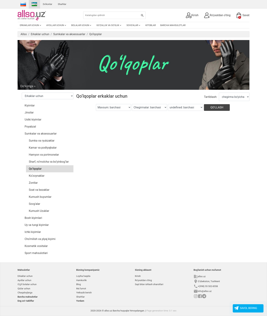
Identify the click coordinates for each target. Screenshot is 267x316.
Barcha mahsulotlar (172, 25)
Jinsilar (29, 112)
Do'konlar (47, 4)
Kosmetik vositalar (36, 246)
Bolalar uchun (81, 25)
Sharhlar (62, 4)
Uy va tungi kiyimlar (37, 225)
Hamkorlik (81, 280)
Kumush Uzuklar (39, 211)
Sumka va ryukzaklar (41, 140)
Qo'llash (216, 107)
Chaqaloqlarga (25, 292)
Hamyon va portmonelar (44, 154)
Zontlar (33, 182)
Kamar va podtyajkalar (43, 147)
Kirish (192, 15)
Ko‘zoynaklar (36, 175)
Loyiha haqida (83, 276)
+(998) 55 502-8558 (208, 286)
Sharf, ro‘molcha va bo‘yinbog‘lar (49, 161)
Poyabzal (30, 126)
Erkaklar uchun (31, 25)
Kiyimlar (30, 105)
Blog (78, 284)
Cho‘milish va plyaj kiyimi (40, 239)
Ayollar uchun (56, 25)
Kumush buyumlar (40, 196)
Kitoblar (150, 25)
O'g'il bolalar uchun (27, 284)
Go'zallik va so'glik (109, 25)
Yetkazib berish (84, 292)
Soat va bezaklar (39, 189)
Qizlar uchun (24, 288)
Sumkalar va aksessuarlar (41, 133)
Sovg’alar (133, 25)
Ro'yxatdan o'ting (217, 15)
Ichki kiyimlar (33, 232)
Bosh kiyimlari (33, 218)
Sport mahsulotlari (36, 253)
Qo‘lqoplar (35, 168)
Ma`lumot (81, 288)
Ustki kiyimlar (33, 119)
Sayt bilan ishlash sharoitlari (149, 284)
